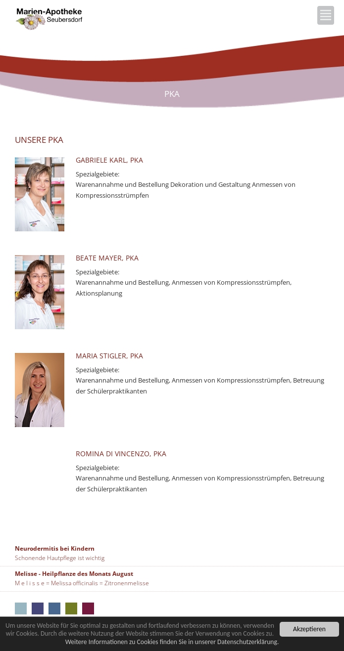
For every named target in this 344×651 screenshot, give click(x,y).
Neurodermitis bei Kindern (55, 548)
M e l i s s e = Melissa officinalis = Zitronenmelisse (82, 583)
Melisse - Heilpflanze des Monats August (74, 573)
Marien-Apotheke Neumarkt (71, 608)
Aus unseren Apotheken (21, 608)
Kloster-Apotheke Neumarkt (38, 608)
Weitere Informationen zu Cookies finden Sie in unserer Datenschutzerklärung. (172, 642)
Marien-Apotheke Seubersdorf (88, 608)
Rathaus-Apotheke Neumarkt (54, 608)
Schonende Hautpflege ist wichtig (59, 558)
